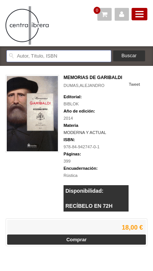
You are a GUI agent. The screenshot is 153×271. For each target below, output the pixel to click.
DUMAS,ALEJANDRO (84, 85)
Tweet (134, 84)
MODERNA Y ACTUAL (85, 132)
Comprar (76, 239)
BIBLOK (71, 104)
